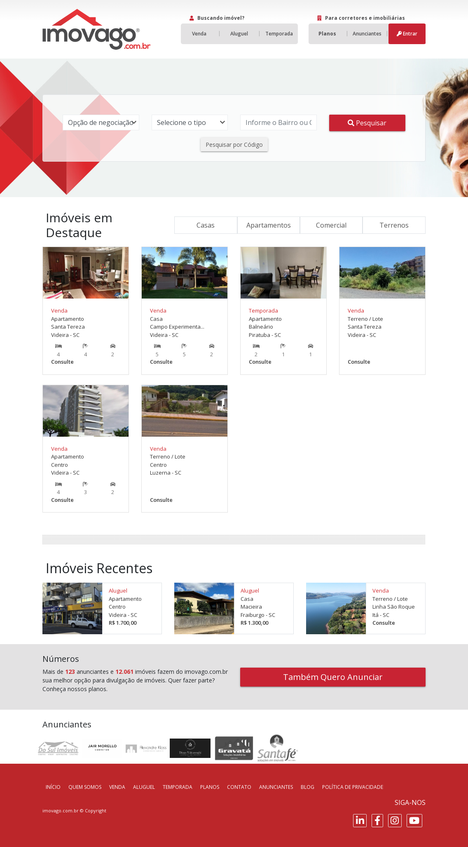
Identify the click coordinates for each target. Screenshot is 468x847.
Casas (206, 225)
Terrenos (394, 225)
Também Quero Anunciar (333, 676)
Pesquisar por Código (234, 144)
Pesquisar (367, 122)
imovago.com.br (60, 810)
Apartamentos (268, 225)
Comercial (331, 225)
